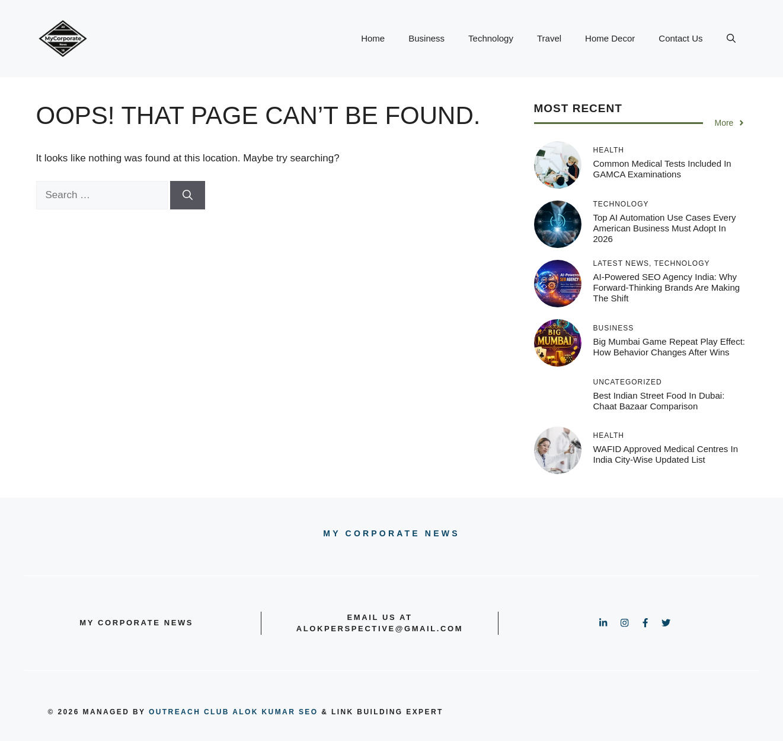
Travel (549, 38)
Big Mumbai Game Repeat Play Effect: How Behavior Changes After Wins (669, 346)
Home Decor (610, 38)
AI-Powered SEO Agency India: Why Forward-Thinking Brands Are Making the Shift (666, 287)
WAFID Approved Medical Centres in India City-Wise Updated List (666, 454)
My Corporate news (391, 533)
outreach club (189, 712)
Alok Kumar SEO (275, 712)
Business (426, 38)
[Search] (187, 195)
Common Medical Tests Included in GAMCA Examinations (662, 168)
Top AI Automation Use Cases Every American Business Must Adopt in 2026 (664, 228)
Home (373, 38)
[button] (731, 38)
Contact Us (680, 38)
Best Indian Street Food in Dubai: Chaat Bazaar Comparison (659, 400)
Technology (490, 38)
